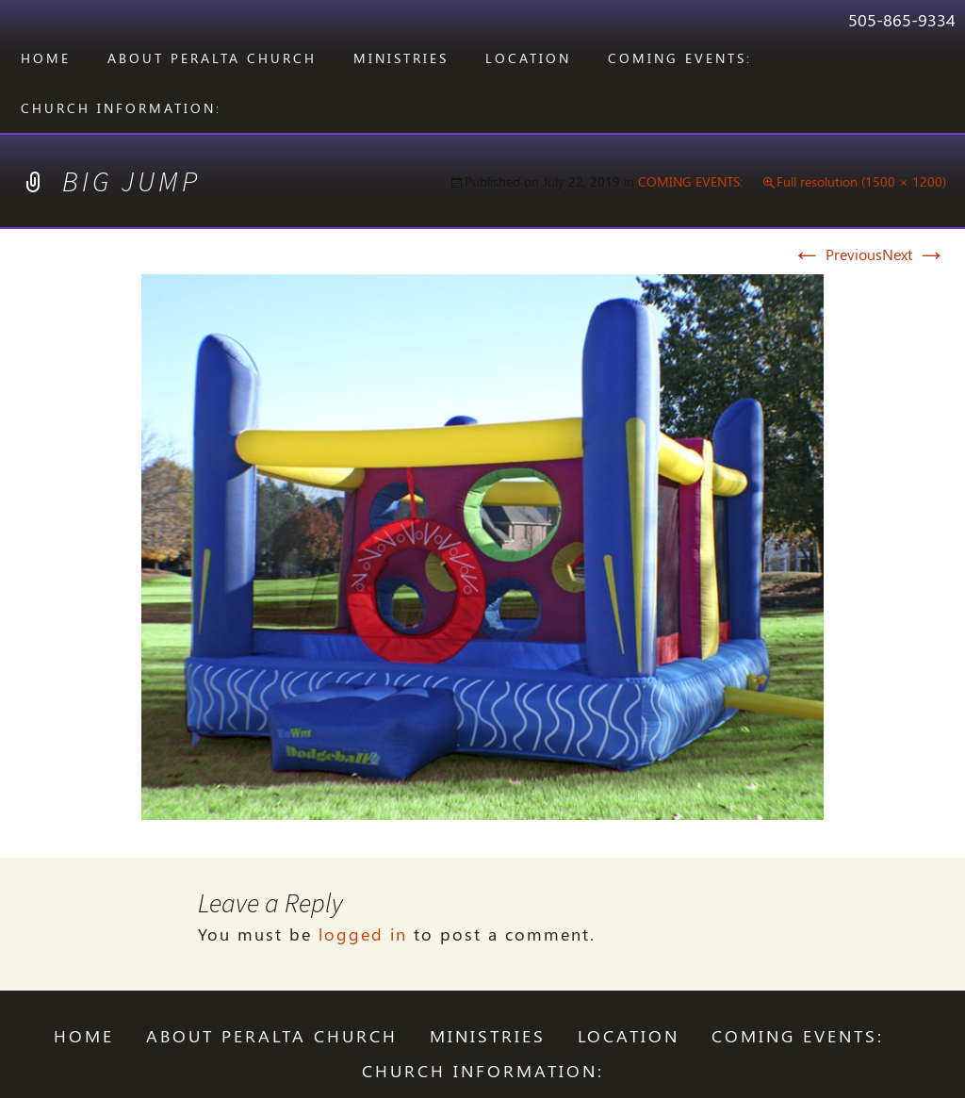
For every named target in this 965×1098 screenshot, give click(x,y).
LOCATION (528, 58)
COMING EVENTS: (680, 58)
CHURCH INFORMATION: (121, 108)
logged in (363, 934)
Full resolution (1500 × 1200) (861, 181)
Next (914, 254)
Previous (837, 254)
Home (46, 58)
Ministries (401, 58)
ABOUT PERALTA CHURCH (212, 58)
